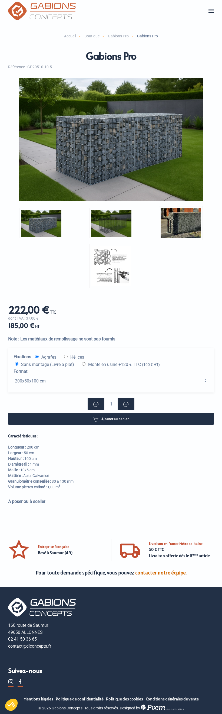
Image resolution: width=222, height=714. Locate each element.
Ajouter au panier (110, 419)
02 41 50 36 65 (22, 639)
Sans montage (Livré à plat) (47, 364)
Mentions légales (38, 699)
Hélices (77, 357)
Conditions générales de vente (172, 699)
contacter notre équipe (160, 572)
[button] (211, 11)
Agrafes (48, 357)
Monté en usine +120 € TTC (124, 364)
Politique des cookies (124, 699)
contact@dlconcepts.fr (29, 646)
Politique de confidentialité (79, 699)
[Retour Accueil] (42, 11)
